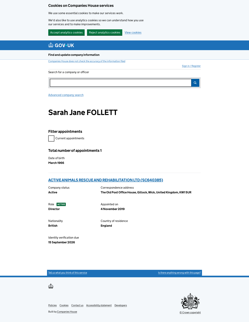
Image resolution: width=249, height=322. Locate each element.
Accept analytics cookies (66, 32)
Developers (120, 305)
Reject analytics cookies (104, 32)
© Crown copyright (190, 312)
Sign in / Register (191, 65)
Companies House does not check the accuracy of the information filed (86, 61)
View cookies (133, 32)
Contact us (77, 305)
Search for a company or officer (68, 72)
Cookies (64, 305)
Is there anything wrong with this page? (179, 272)
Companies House (67, 311)
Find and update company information (74, 55)
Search (195, 83)
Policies (52, 305)
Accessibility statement (99, 305)
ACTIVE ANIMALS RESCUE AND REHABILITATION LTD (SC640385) (105, 180)
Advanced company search (66, 95)
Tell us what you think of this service (67, 272)
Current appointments (66, 138)
